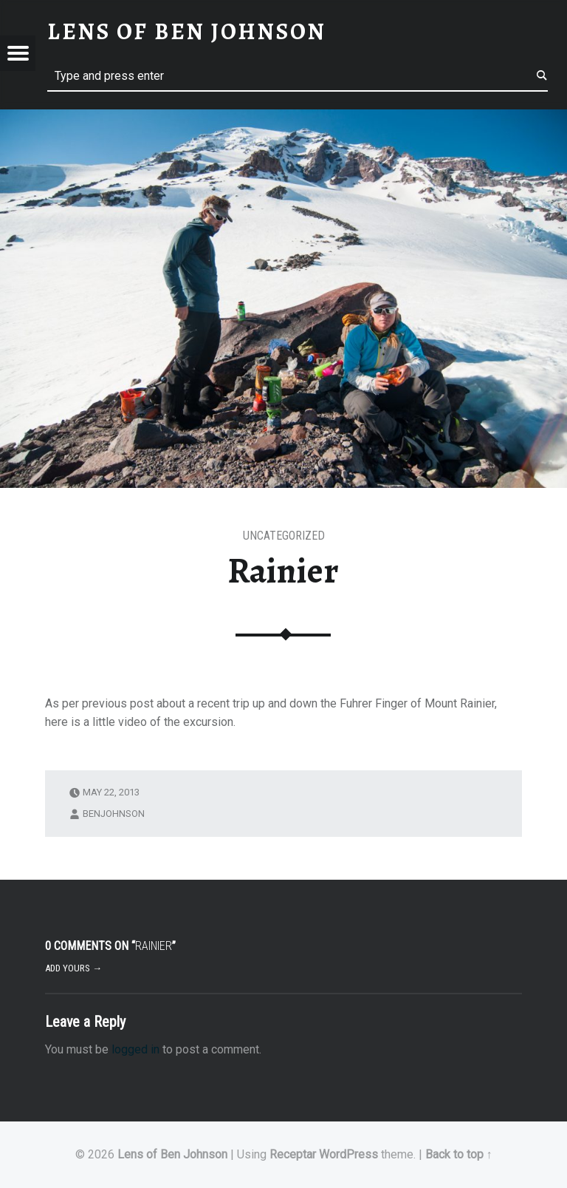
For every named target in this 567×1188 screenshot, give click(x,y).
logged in (135, 1049)
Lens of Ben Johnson (172, 1154)
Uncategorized (284, 536)
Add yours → (73, 968)
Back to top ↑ (458, 1154)
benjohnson (114, 813)
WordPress (348, 1154)
